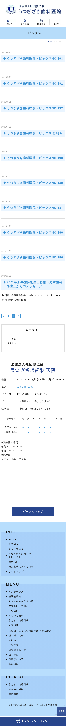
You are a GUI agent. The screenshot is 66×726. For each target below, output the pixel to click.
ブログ (8, 346)
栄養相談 (14, 625)
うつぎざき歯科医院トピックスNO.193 (35, 58)
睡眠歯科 (14, 664)
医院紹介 (14, 544)
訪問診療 (14, 654)
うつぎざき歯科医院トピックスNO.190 (35, 158)
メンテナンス (16, 591)
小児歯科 (14, 611)
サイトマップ (16, 571)
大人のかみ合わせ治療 (21, 601)
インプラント (16, 645)
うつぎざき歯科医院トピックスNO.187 (35, 207)
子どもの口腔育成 (19, 620)
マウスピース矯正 (19, 606)
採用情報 (14, 562)
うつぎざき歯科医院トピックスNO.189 (35, 182)
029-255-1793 (25, 386)
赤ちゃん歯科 (16, 615)
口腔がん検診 (16, 659)
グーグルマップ (33, 511)
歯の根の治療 (16, 635)
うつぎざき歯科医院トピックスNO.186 (35, 257)
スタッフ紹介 (16, 549)
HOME (50, 41)
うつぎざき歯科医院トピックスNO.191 (35, 83)
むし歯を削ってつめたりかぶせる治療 (30, 630)
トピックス (10, 339)
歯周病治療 (15, 596)
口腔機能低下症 (17, 649)
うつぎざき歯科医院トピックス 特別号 (34, 133)
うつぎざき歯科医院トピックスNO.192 (35, 108)
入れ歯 (12, 640)
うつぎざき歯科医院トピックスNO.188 (35, 232)
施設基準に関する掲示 (21, 566)
